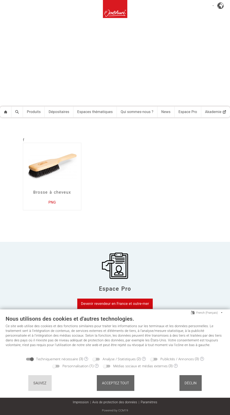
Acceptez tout (115, 383)
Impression (81, 402)
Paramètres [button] (149, 402)
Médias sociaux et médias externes (140, 366)
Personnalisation (75, 366)
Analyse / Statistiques (119, 359)
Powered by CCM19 (115, 410)
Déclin (191, 383)
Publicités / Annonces (177, 359)
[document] (115, 334)
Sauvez (39, 383)
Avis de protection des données (114, 402)
